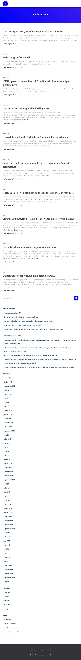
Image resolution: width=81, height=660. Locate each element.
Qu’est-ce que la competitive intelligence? (26, 108)
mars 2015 (7, 455)
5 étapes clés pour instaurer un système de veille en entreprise (52, 367)
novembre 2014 (9, 472)
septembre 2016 (9, 386)
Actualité (7, 592)
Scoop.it (6, 609)
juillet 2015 (7, 439)
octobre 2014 (8, 476)
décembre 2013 (9, 516)
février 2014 (8, 508)
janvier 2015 (8, 463)
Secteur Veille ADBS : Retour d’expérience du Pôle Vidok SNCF (38, 218)
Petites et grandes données (17, 57)
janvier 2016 (8, 415)
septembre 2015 (9, 431)
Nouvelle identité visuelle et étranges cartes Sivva (21, 317)
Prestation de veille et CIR (12, 313)
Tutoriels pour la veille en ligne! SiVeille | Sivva (19, 355)
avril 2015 (7, 451)
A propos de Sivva (19, 351)
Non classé (7, 605)
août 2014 (7, 484)
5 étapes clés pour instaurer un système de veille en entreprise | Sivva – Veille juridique (34, 359)
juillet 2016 (7, 394)
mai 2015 (7, 447)
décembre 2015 (9, 419)
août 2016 (7, 390)
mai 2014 (7, 496)
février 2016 (8, 410)
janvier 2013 (8, 561)
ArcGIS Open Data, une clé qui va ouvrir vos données (33, 31)
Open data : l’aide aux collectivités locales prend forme (22, 325)
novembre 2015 (9, 423)
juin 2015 (7, 443)
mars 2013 (7, 553)
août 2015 (7, 435)
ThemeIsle (48, 655)
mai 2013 (7, 545)
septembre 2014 (9, 480)
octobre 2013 (8, 525)
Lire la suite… (73, 40)
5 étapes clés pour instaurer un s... (15, 367)
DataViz (6, 601)
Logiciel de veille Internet (48, 355)
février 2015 (8, 459)
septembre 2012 (9, 577)
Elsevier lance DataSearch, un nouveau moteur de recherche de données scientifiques (33, 329)
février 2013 (8, 557)
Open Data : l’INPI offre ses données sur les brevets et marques (38, 192)
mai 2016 (7, 398)
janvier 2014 (8, 512)
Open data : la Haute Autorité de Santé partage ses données (36, 137)
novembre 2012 (9, 569)
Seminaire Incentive (10, 340)
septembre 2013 (9, 529)
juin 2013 (7, 541)
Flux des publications (11, 624)
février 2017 (8, 382)
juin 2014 (7, 492)
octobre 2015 (8, 427)
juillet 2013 (7, 537)
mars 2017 (7, 378)
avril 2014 (7, 500)
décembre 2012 (9, 565)
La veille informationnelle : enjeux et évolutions (29, 247)
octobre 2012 (8, 573)
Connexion (7, 620)
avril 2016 (7, 402)
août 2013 (7, 533)
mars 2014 (7, 504)
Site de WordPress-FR (11, 632)
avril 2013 (7, 549)
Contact (32, 650)
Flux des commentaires (12, 628)
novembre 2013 (9, 520)
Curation (6, 28)
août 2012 (7, 582)
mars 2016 (7, 406)
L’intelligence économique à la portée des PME (29, 275)
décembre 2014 (9, 467)
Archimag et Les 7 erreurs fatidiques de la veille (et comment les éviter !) (29, 321)
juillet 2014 (7, 488)
